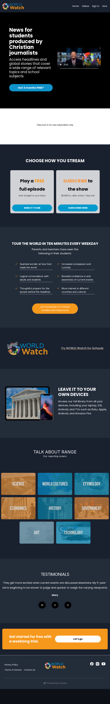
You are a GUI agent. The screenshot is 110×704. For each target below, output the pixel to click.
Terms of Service (13, 669)
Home (75, 6)
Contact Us (29, 669)
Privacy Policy (11, 664)
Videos (85, 6)
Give (104, 6)
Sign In (95, 6)
